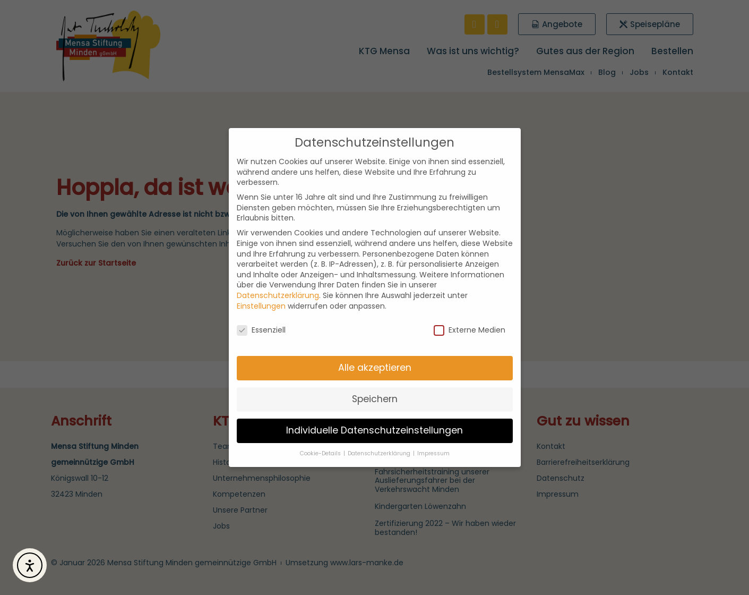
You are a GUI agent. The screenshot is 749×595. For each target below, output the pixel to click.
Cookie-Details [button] (321, 453)
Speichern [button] (375, 399)
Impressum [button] (433, 453)
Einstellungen (261, 306)
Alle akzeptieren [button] (374, 367)
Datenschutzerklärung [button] (380, 453)
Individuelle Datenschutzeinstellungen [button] (374, 430)
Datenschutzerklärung (278, 295)
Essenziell (261, 330)
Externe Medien (469, 330)
